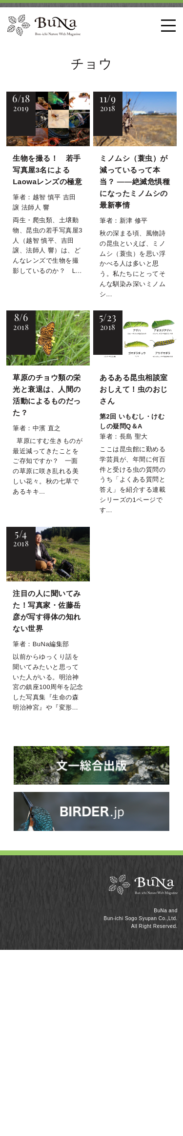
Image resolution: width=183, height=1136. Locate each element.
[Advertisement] (91, 1041)
